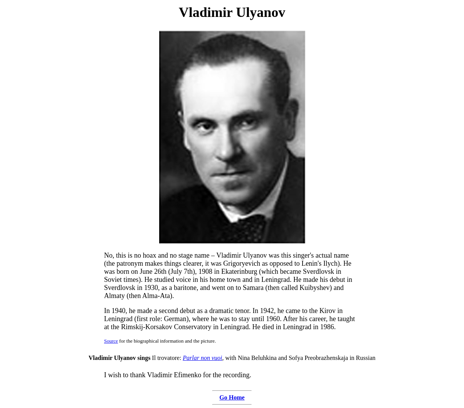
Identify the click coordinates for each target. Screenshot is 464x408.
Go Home (231, 397)
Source (111, 341)
